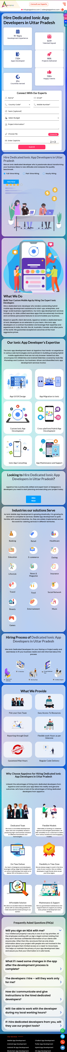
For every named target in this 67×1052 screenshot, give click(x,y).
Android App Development (17, 1044)
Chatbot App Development (44, 1040)
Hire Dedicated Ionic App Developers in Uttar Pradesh (33, 159)
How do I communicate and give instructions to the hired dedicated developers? (28, 995)
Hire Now (33, 499)
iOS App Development (43, 1051)
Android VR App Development (18, 1047)
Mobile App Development (16, 1040)
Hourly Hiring (51, 174)
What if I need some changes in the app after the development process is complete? (31, 965)
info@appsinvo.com (31, 9)
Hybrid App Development (44, 1047)
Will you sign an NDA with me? (25, 930)
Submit (32, 147)
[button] (62, 1047)
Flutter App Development (44, 1044)
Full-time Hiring (12, 174)
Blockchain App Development (18, 1051)
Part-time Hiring (32, 174)
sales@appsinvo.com (51, 9)
